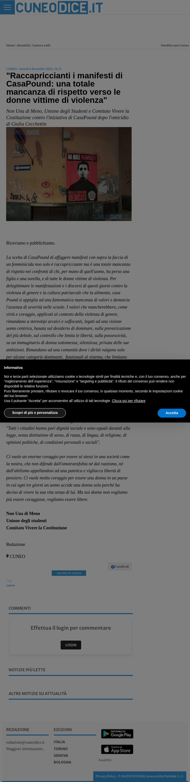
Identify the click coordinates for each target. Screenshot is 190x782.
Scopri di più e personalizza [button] (35, 413)
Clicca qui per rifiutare (128, 401)
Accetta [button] (172, 413)
